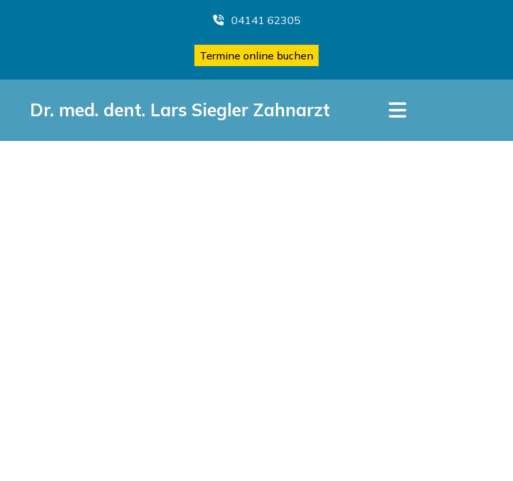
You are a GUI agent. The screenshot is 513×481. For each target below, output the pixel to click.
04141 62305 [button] (257, 20)
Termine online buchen (256, 55)
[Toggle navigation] (397, 110)
